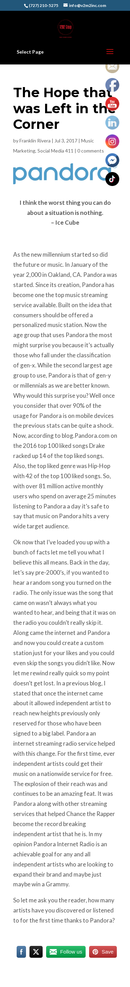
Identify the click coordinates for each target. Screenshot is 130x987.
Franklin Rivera (35, 140)
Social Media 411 (55, 151)
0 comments (90, 151)
